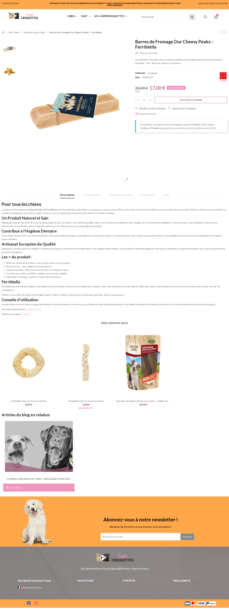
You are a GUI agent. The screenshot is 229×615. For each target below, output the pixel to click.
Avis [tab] (166, 194)
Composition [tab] (92, 194)
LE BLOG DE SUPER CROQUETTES (212, 3)
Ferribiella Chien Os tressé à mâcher (86, 401)
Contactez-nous (34, 309)
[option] (75, 112)
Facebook (25, 314)
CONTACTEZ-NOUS (10, 3)
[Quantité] (144, 100)
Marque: (140, 73)
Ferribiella (152, 73)
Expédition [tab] (148, 194)
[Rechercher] (164, 16)
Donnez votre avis (146, 53)
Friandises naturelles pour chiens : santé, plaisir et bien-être (38, 478)
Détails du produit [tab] (120, 194)
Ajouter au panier (191, 100)
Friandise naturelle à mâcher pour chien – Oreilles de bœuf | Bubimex (150, 401)
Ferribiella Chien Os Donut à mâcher (28, 401)
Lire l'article (14, 487)
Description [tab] (67, 194)
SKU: (137, 77)
